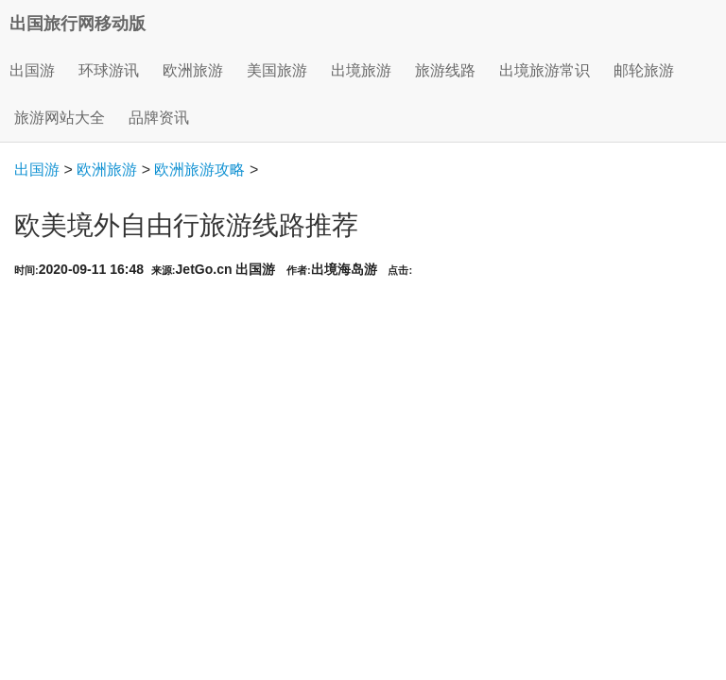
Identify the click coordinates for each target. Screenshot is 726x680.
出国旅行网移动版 (77, 23)
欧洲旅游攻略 (199, 170)
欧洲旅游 (107, 170)
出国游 (32, 70)
